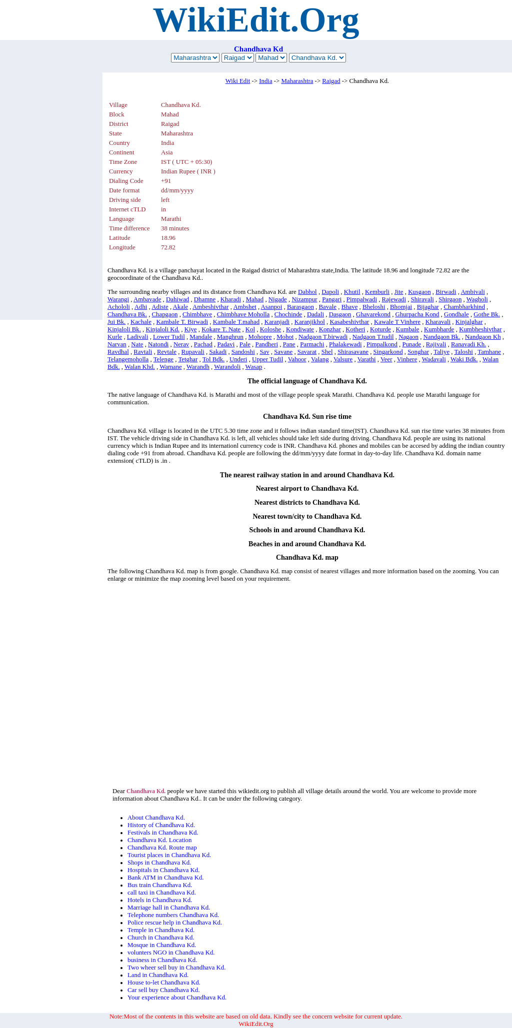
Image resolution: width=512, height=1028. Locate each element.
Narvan (117, 344)
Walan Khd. (139, 366)
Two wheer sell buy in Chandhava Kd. (177, 967)
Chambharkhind (464, 306)
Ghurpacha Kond (418, 314)
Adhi (141, 306)
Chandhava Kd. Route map (162, 847)
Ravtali (143, 351)
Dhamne (205, 299)
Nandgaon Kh (482, 336)
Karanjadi (277, 321)
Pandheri (267, 344)
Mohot (285, 336)
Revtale (166, 351)
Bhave (350, 306)
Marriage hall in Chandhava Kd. (169, 907)
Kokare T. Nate (221, 329)
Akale (180, 306)
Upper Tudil (267, 359)
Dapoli (330, 291)
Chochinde (288, 314)
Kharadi (230, 299)
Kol (250, 329)
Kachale (141, 321)
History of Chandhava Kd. (161, 825)
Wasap (254, 366)
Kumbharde (439, 329)
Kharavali (438, 321)
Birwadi (446, 291)
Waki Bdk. (464, 359)
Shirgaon (450, 299)
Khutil (352, 291)
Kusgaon (419, 291)
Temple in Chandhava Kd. (161, 930)
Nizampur (304, 299)
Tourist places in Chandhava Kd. (169, 855)
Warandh (198, 366)
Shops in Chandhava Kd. (159, 862)
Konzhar (330, 329)
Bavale (328, 306)
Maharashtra (297, 80)
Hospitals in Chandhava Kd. (164, 870)
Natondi (158, 344)
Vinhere (407, 359)
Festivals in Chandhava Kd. (163, 832)
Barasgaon (300, 306)
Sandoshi (243, 351)
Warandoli (227, 366)
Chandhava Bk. (127, 314)
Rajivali (436, 344)
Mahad (255, 299)
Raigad (331, 80)
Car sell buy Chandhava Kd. (164, 990)
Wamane (171, 366)
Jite (399, 291)
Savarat (307, 351)
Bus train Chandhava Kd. (160, 885)
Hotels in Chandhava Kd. (160, 900)
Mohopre (260, 336)
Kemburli (377, 291)
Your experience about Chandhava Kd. (177, 997)
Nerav (181, 344)
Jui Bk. (117, 321)
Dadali (315, 314)
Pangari (332, 299)
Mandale (201, 336)
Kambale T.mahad (236, 321)
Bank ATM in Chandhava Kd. (166, 877)
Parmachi (312, 344)
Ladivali (137, 336)
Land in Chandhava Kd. (158, 975)
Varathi (367, 359)
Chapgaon (165, 314)
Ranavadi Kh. (468, 344)
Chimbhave (197, 314)
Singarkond (388, 351)
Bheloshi (374, 306)
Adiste (160, 306)
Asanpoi (271, 306)
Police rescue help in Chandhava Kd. (175, 922)
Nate (137, 344)
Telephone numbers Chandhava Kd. (173, 915)
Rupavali (193, 351)
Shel (327, 351)
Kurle (115, 336)
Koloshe (271, 329)
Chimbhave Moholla (243, 314)
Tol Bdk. (213, 359)
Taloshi (463, 351)
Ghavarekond (373, 314)
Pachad (203, 344)
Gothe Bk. (487, 314)
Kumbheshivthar (480, 329)
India (265, 80)
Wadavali (434, 359)
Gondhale (456, 314)
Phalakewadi (345, 344)
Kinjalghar (469, 321)
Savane (283, 351)
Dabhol (307, 291)
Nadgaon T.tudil (373, 336)
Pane (289, 344)
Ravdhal (118, 351)
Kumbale (408, 329)
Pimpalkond (382, 344)
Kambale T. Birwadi (182, 321)
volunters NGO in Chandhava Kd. (171, 952)
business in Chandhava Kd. (162, 960)
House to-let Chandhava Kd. (164, 982)
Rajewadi (394, 299)
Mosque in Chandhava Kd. (162, 945)
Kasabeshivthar (349, 321)
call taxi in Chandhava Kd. (162, 892)
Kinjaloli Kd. (163, 329)
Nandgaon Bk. (442, 336)
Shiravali (422, 299)
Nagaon (408, 336)
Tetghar (188, 359)
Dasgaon (340, 314)
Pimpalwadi (361, 299)
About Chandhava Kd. (156, 817)
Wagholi (477, 299)
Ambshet (244, 306)
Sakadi (217, 351)
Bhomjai (401, 306)
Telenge (164, 359)
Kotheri (355, 329)
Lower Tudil (169, 336)
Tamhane (489, 351)
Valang (320, 359)
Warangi (118, 299)
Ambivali (472, 291)
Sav (264, 351)
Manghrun (230, 336)
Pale (245, 344)
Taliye (442, 351)
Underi (239, 359)
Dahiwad (177, 299)
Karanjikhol (309, 321)
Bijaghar (428, 306)
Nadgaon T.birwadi (323, 336)
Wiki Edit (238, 80)
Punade (412, 344)
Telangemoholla (128, 359)
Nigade (277, 299)
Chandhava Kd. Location (160, 840)
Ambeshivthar (210, 306)
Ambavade (147, 299)
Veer (386, 359)
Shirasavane (353, 351)
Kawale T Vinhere (397, 321)
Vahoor (297, 359)
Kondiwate (300, 329)
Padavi (225, 344)
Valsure (343, 359)
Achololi (119, 306)
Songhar (418, 351)
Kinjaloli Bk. (124, 329)
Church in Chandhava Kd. (161, 937)
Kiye (190, 329)
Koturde (380, 329)
